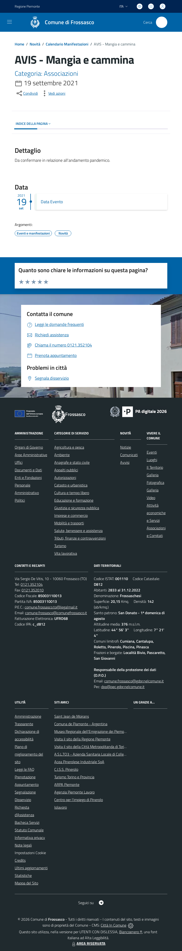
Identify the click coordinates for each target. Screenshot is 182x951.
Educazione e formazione (73, 500)
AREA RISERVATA (88, 943)
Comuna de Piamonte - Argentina (80, 724)
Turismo (60, 546)
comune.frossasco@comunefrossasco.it (56, 613)
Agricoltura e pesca (69, 447)
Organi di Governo (29, 447)
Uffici (19, 462)
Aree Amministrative (31, 455)
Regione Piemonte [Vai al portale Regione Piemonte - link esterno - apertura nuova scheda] (27, 6)
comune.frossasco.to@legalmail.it (51, 607)
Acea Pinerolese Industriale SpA (79, 762)
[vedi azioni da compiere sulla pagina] (53, 93)
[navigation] (9, 22)
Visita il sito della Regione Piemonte (82, 739)
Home (19, 44)
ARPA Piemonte (66, 784)
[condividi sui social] (27, 93)
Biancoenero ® (130, 932)
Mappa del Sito (26, 883)
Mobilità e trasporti (69, 523)
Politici (20, 500)
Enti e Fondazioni (28, 477)
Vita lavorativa (65, 553)
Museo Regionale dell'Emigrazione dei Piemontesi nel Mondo (102, 731)
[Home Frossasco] (59, 22)
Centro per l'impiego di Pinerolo (78, 799)
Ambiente (62, 455)
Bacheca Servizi (27, 822)
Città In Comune (113, 925)
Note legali (23, 845)
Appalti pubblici (66, 470)
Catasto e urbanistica (70, 485)
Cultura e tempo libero (71, 493)
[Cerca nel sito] (161, 22)
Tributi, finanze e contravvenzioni (80, 538)
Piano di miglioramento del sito (29, 754)
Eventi (152, 452)
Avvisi (124, 462)
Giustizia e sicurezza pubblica (76, 508)
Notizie (125, 447)
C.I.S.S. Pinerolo (66, 769)
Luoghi (152, 460)
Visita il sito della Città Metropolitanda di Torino (91, 746)
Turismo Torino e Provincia (74, 777)
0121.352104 (32, 584)
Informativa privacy (30, 837)
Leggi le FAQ (24, 769)
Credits (20, 860)
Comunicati (129, 455)
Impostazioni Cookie (30, 853)
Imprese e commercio (71, 515)
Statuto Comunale (29, 830)
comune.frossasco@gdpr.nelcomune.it (134, 681)
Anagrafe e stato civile (72, 462)
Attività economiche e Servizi (156, 512)
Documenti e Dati (28, 470)
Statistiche (23, 875)
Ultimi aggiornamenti (31, 868)
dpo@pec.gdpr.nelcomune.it (123, 687)
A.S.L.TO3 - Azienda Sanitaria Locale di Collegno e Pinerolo (100, 754)
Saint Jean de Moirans (71, 716)
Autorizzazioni (65, 477)
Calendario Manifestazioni (67, 44)
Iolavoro (60, 807)
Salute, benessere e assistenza (78, 530)
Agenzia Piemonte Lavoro (74, 792)
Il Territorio (155, 467)
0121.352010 (33, 590)
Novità (35, 44)
